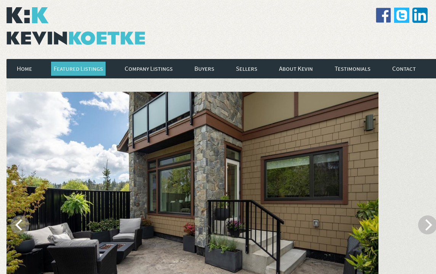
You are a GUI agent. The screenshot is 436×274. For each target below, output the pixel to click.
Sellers (246, 68)
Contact (404, 68)
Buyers (204, 68)
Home (24, 68)
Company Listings (149, 68)
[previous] (19, 224)
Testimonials (352, 68)
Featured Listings (78, 68)
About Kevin (296, 68)
